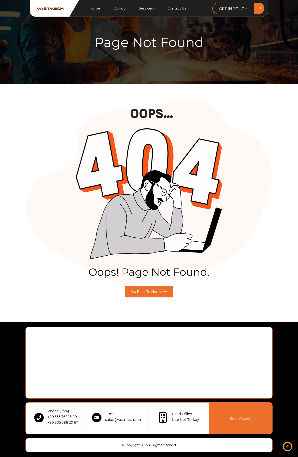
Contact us (176, 8)
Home (95, 8)
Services (146, 8)
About (119, 8)
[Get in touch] (238, 8)
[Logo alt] (49, 8)
